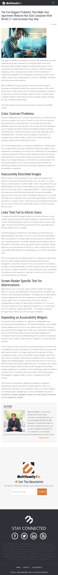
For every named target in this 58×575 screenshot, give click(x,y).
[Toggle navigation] (53, 3)
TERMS (18, 567)
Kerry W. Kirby (33, 412)
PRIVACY (26, 567)
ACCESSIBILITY (37, 567)
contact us (21, 392)
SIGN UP (42, 492)
